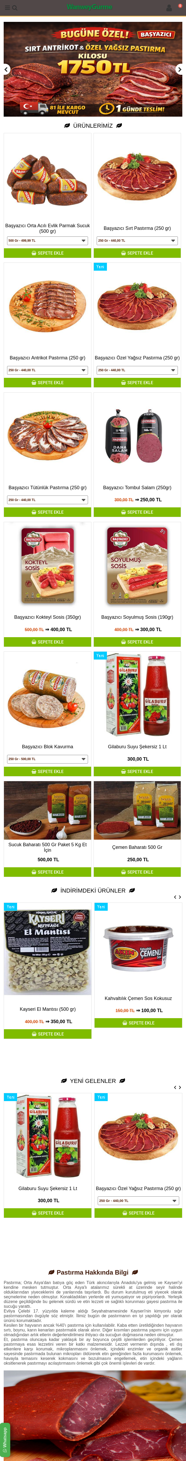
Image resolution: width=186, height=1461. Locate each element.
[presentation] (175, 896)
